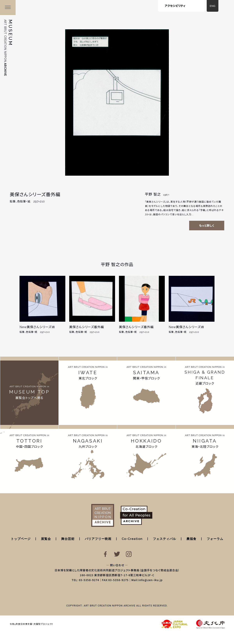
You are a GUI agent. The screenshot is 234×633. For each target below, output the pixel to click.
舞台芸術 (67, 539)
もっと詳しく (206, 225)
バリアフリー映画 (98, 539)
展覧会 (46, 539)
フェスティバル (164, 539)
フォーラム (215, 539)
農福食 (191, 539)
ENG (212, 5)
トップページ (21, 539)
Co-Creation (132, 539)
